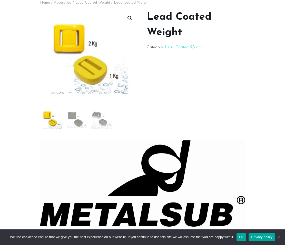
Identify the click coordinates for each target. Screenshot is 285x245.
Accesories (62, 3)
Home (45, 3)
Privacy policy (261, 237)
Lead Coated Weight (92, 3)
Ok (241, 237)
